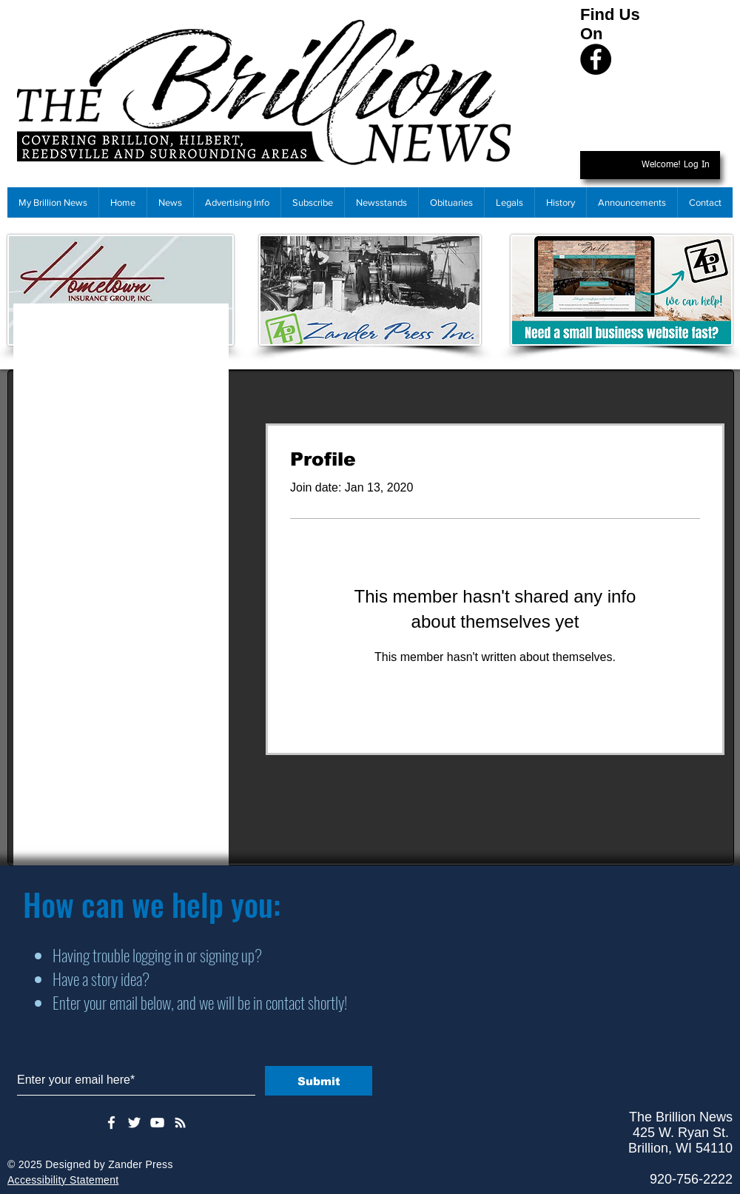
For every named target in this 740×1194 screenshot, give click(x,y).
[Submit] (318, 1081)
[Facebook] (595, 59)
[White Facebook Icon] (111, 1122)
